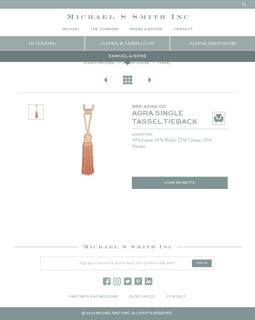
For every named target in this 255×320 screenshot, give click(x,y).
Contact (183, 29)
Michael (71, 29)
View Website (179, 183)
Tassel (163, 63)
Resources (142, 296)
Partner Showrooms (93, 296)
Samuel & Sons (136, 63)
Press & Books (146, 29)
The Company (104, 29)
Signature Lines (99, 63)
